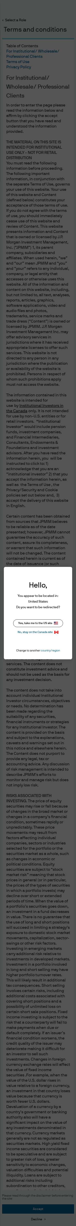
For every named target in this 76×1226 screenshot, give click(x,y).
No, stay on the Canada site (38, 632)
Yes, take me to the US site (38, 623)
